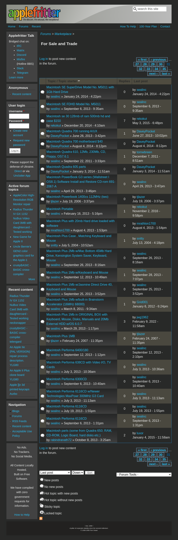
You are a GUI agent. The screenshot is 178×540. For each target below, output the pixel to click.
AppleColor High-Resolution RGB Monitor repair (24, 200)
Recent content (21, 94)
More (32, 279)
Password (16, 121)
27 (137, 64)
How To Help (128, 26)
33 (148, 69)
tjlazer (55, 201)
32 (140, 69)
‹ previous (158, 59)
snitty (54, 245)
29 (153, 64)
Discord (21, 54)
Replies (124, 81)
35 (164, 69)
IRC (19, 45)
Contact (165, 26)
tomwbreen (144, 152)
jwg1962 (142, 317)
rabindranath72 (61, 440)
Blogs (15, 411)
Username (16, 111)
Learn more (16, 77)
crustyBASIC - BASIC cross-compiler (22, 270)
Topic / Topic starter (64, 81)
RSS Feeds (19, 421)
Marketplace (63, 34)
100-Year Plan (148, 26)
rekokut (56, 125)
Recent (36, 26)
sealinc (55, 96)
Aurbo (13, 393)
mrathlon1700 (60, 230)
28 (145, 64)
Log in (43, 58)
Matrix (20, 50)
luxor (140, 433)
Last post (141, 81)
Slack (20, 68)
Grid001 (142, 302)
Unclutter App (21, 175)
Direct (18, 171)
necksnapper (18, 322)
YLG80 (14, 365)
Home (11, 26)
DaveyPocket (60, 135)
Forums (23, 26)
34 (156, 69)
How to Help (21, 514)
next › (153, 73)
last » (166, 73)
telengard (15, 341)
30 (160, 64)
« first (142, 59)
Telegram (22, 72)
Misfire (21, 59)
